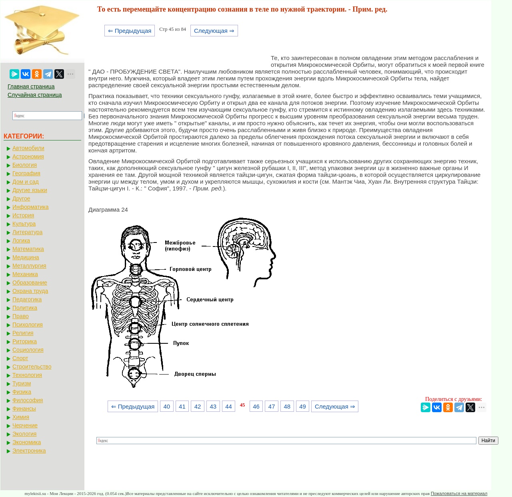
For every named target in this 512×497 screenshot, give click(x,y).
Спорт (20, 358)
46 (256, 406)
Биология (24, 165)
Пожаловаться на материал (459, 493)
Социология (28, 350)
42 (197, 406)
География (26, 173)
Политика (24, 308)
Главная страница (31, 86)
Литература (27, 232)
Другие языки (29, 190)
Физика (21, 392)
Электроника (29, 450)
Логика (21, 240)
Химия (20, 417)
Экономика (26, 442)
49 (302, 406)
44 (228, 406)
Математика (28, 249)
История (23, 215)
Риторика (24, 341)
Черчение (25, 425)
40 (166, 406)
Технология (27, 375)
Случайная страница (35, 95)
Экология (24, 434)
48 (287, 406)
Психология (27, 324)
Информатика (30, 207)
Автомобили (28, 148)
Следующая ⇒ (214, 30)
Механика (25, 274)
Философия (27, 400)
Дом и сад (25, 181)
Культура (24, 223)
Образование (29, 282)
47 (271, 406)
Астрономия (28, 156)
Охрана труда (30, 291)
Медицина (25, 257)
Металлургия (29, 266)
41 (182, 406)
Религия (23, 333)
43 (213, 406)
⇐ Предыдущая (130, 30)
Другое (21, 198)
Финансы (24, 408)
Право (20, 316)
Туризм (21, 383)
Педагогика (27, 299)
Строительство (31, 366)
